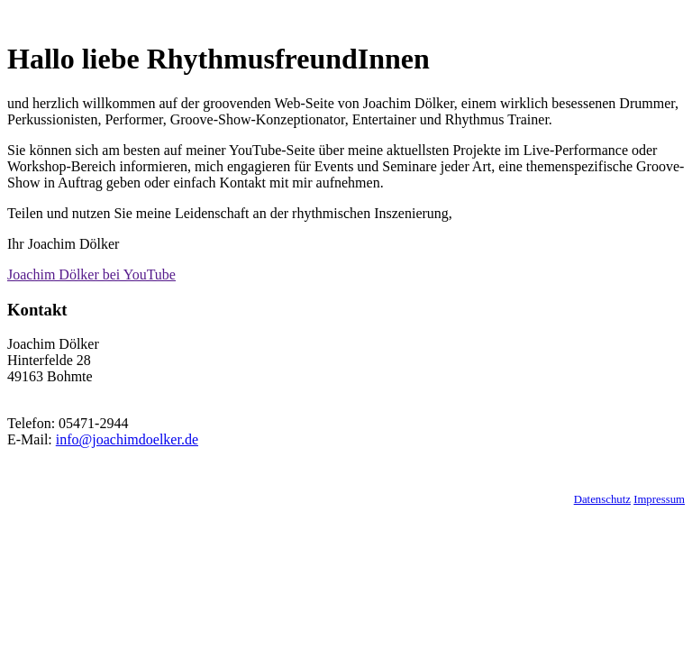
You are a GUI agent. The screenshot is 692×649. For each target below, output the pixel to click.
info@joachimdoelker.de (127, 439)
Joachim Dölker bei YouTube (91, 274)
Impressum (659, 499)
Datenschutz (602, 499)
